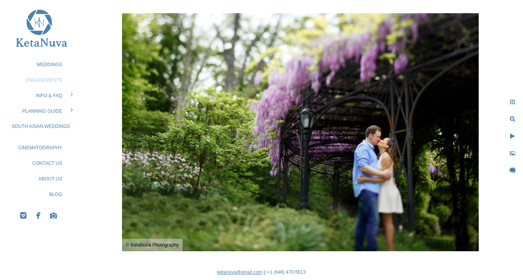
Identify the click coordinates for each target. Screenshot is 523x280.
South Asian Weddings (41, 126)
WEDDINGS (49, 64)
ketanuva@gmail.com (239, 272)
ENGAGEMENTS (44, 80)
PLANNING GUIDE (42, 111)
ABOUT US (50, 179)
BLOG (55, 194)
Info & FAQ (49, 95)
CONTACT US (47, 163)
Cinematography (40, 147)
